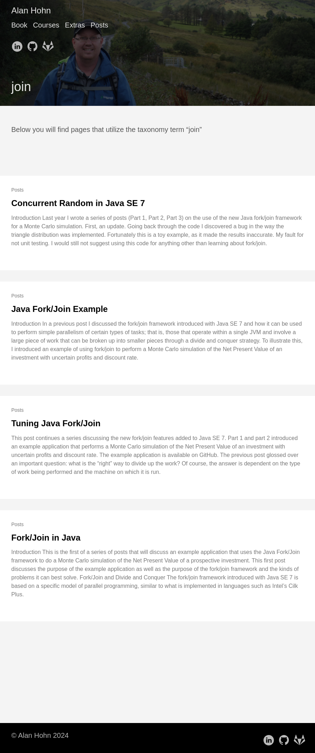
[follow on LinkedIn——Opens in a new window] (18, 44)
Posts (99, 25)
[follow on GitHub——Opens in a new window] (34, 44)
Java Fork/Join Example (59, 309)
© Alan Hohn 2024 (40, 735)
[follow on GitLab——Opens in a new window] (49, 44)
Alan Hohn (31, 10)
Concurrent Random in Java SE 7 (78, 203)
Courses (46, 25)
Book (19, 25)
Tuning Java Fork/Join (56, 423)
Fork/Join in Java (45, 537)
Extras (75, 25)
